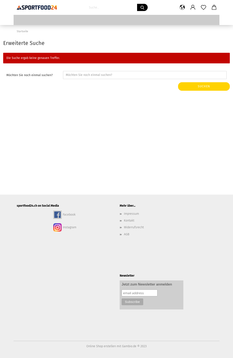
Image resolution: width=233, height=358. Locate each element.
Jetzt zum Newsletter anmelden (147, 284)
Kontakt (129, 220)
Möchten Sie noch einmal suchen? (29, 75)
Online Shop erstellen (101, 346)
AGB (126, 234)
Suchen (204, 86)
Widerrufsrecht (134, 227)
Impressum (131, 214)
